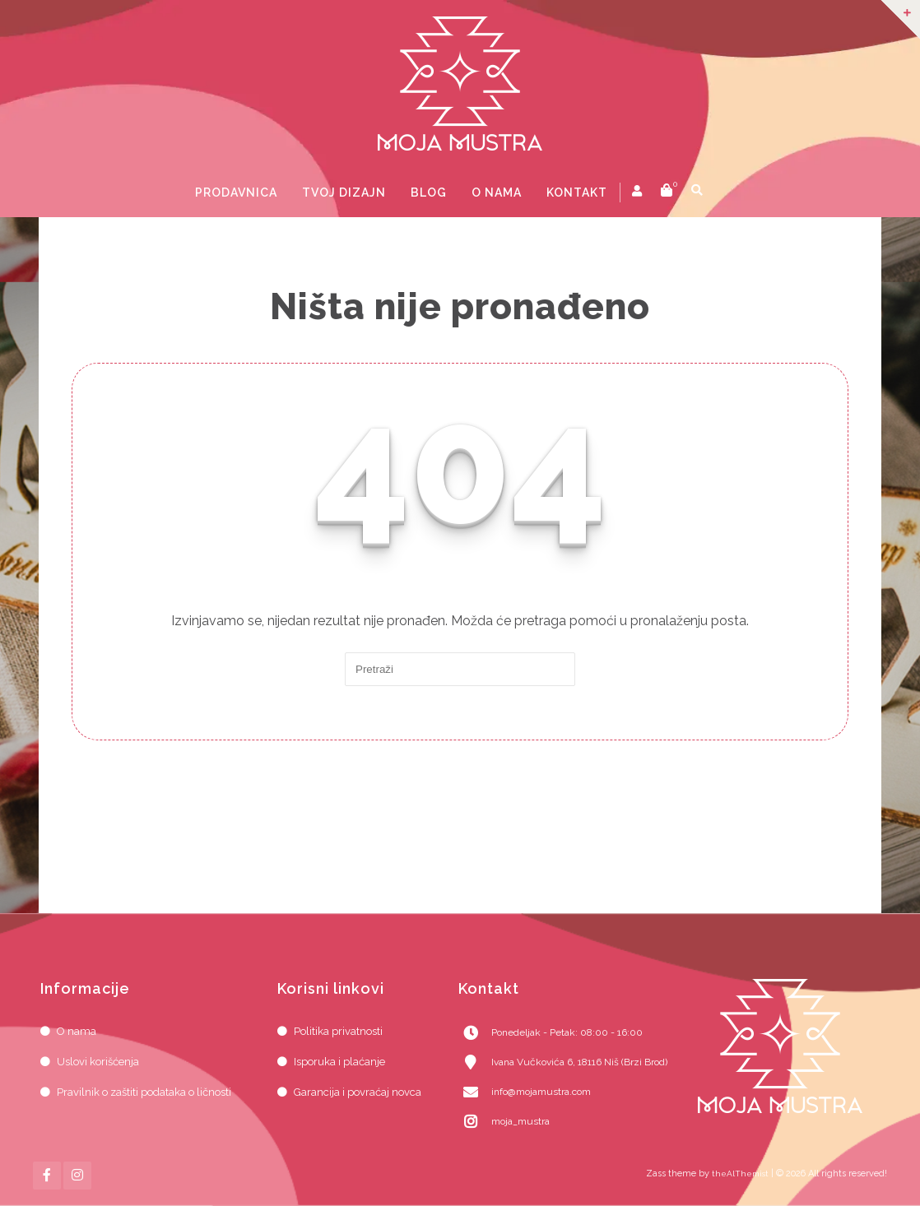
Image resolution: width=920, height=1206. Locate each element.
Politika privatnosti (338, 1031)
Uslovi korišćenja (98, 1061)
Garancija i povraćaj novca (357, 1092)
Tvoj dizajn (344, 192)
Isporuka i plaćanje (339, 1061)
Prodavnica (236, 192)
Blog (429, 192)
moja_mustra (520, 1121)
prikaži (723, 192)
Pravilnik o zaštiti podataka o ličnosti (144, 1092)
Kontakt (576, 192)
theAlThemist (740, 1173)
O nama (497, 192)
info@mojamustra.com (541, 1091)
